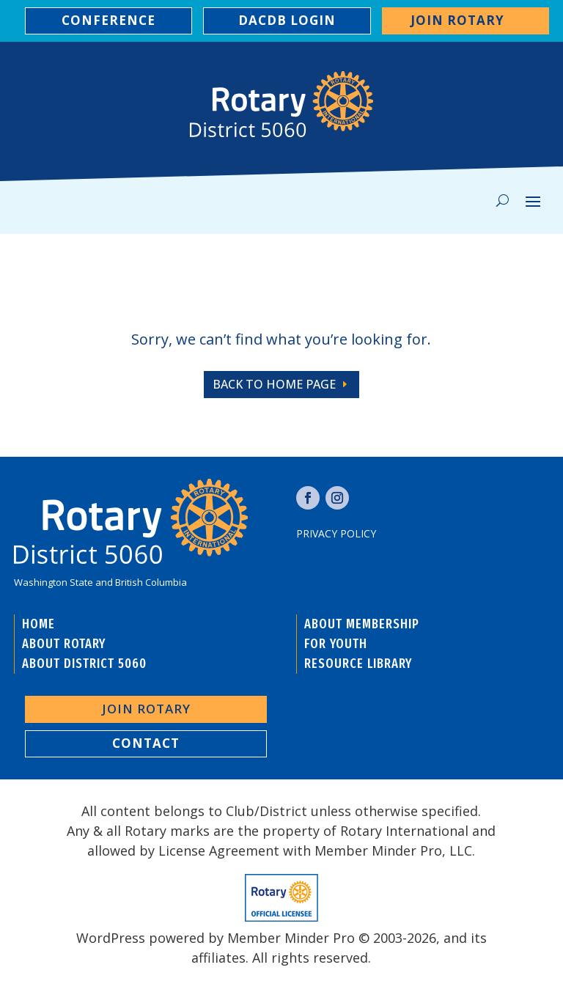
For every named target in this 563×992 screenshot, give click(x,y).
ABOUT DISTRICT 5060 (84, 663)
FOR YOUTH (335, 644)
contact (146, 743)
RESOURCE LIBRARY (358, 663)
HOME (38, 624)
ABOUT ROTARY (64, 644)
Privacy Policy (336, 533)
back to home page (274, 384)
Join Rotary (457, 20)
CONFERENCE (108, 20)
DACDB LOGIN (287, 20)
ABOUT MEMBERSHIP (361, 624)
